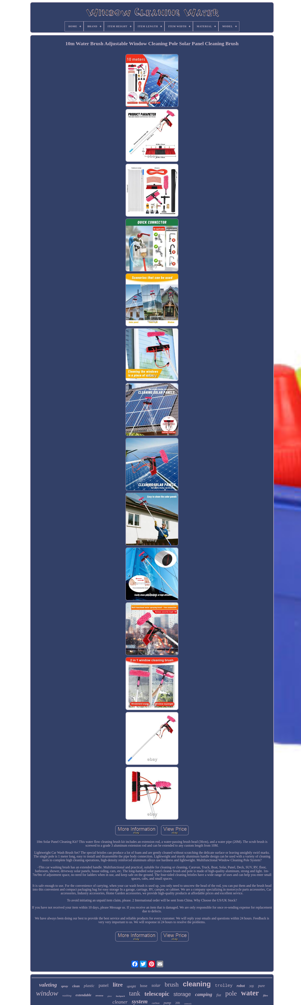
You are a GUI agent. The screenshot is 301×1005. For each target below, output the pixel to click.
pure (261, 986)
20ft (177, 1003)
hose (143, 985)
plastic (89, 985)
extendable (83, 995)
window (47, 993)
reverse (99, 995)
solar (156, 985)
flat (218, 995)
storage (182, 994)
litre (117, 985)
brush (172, 984)
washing (66, 995)
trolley (223, 985)
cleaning (197, 984)
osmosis (187, 1003)
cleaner (120, 1002)
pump (167, 1003)
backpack (120, 996)
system (140, 1001)
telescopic (156, 993)
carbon (155, 1003)
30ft (251, 986)
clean (76, 986)
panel (104, 985)
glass (109, 996)
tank (134, 993)
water (250, 993)
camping (203, 994)
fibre (265, 995)
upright (131, 986)
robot (241, 986)
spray (64, 986)
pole (231, 993)
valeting (48, 985)
